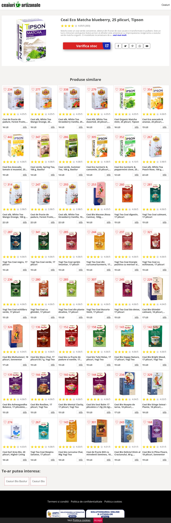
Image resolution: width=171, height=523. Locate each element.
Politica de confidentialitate (86, 501)
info (25, 127)
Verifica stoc (93, 45)
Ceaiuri (166, 5)
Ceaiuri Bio (38, 481)
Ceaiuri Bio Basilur (16, 481)
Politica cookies (113, 501)
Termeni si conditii (58, 501)
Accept (98, 520)
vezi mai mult (120, 35)
